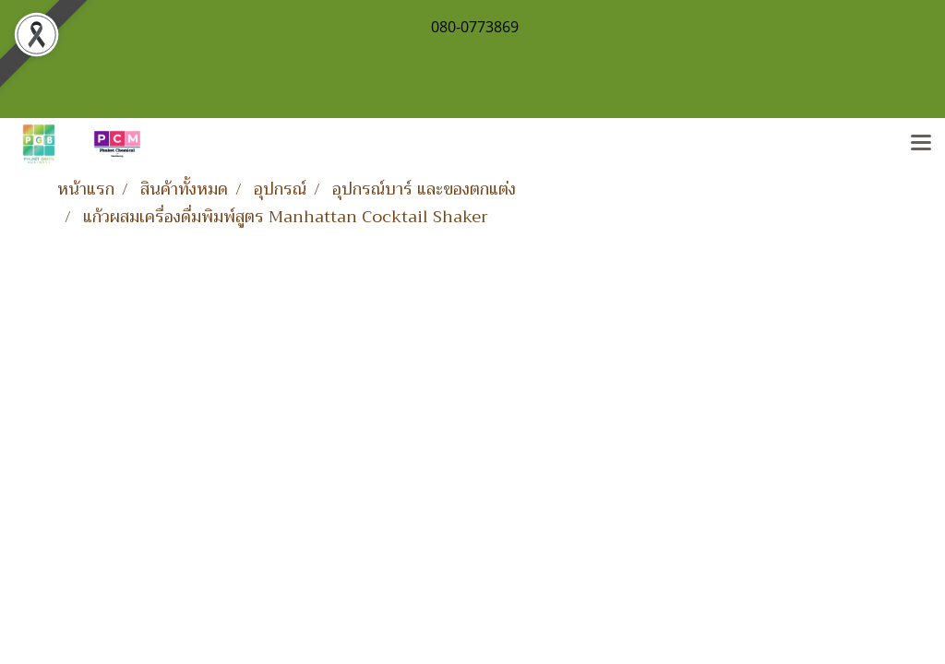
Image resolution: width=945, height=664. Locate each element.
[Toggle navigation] (921, 144)
